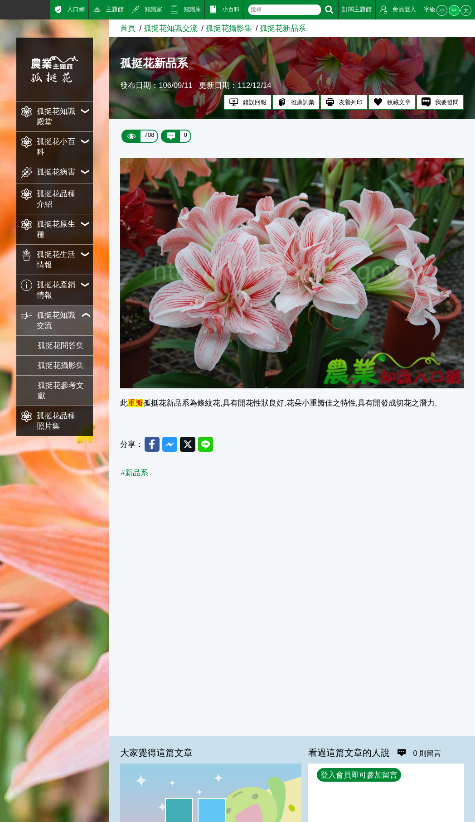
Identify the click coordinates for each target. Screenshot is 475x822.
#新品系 (134, 473)
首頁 (128, 28)
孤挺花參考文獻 (61, 390)
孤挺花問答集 (61, 345)
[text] (284, 10)
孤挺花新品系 (283, 28)
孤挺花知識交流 (171, 28)
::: (3, 9)
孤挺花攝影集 (61, 365)
